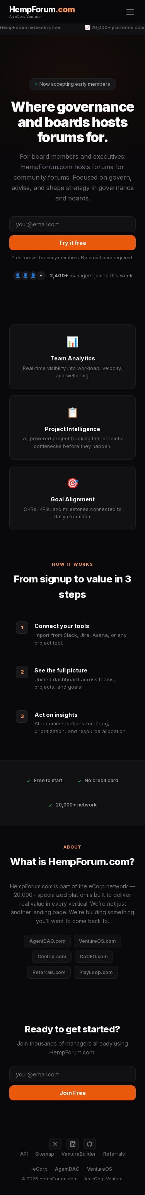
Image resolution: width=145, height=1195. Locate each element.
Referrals (114, 1154)
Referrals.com (48, 972)
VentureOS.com (97, 941)
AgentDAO (67, 1169)
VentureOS (99, 1169)
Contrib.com (52, 956)
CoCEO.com (93, 956)
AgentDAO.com (47, 941)
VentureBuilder (78, 1154)
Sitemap (44, 1154)
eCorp (40, 1169)
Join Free (73, 1093)
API (24, 1154)
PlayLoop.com (96, 972)
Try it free (72, 242)
